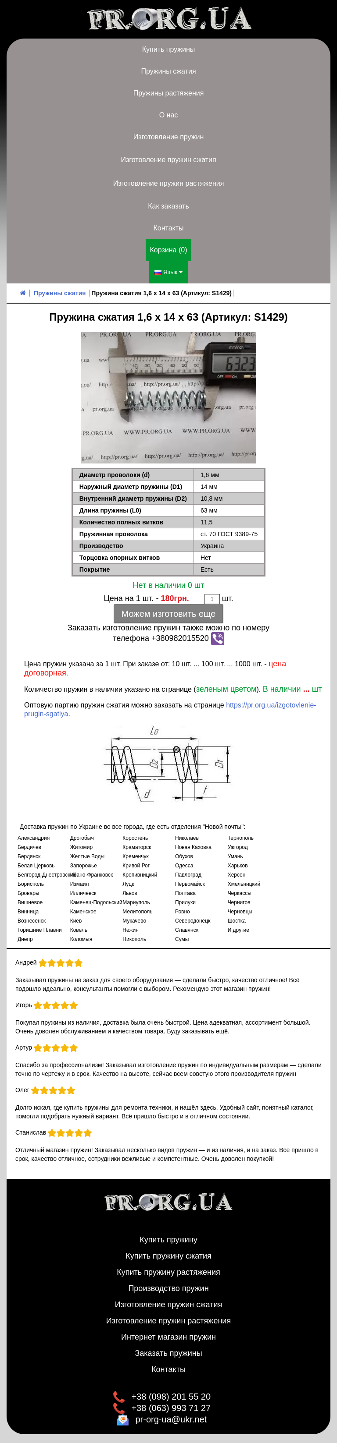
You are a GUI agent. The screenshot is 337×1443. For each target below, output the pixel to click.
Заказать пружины (168, 1353)
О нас (168, 115)
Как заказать (168, 206)
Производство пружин (168, 1288)
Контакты (168, 228)
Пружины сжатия (168, 71)
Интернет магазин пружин (168, 1337)
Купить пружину (168, 1239)
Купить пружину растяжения (168, 1272)
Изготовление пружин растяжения (168, 183)
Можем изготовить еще (169, 614)
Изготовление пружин (168, 137)
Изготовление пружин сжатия (168, 159)
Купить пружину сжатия (168, 1256)
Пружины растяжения (168, 93)
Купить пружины (168, 49)
